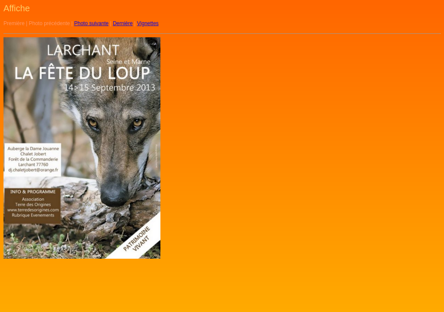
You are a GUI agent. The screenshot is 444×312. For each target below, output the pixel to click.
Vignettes (148, 23)
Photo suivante (91, 23)
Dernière (123, 23)
